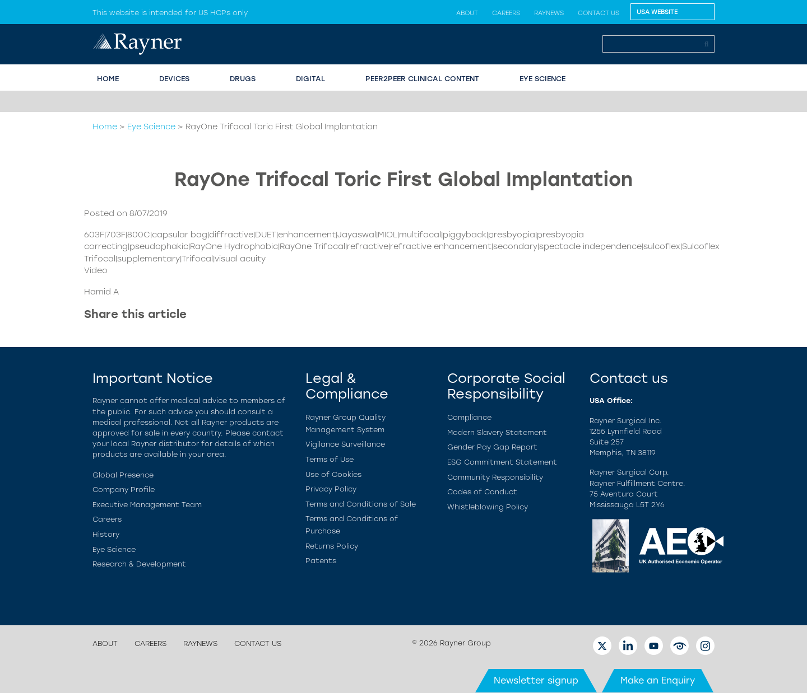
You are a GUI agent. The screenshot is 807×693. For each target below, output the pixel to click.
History (105, 534)
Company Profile (123, 489)
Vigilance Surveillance (345, 444)
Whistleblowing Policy (487, 507)
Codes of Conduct (482, 492)
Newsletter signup (536, 680)
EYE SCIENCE (542, 78)
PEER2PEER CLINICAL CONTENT (422, 78)
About (467, 13)
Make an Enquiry (657, 680)
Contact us (598, 13)
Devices (174, 78)
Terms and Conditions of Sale (360, 504)
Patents (320, 560)
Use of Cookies (333, 474)
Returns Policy (331, 546)
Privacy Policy (330, 489)
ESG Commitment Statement (502, 462)
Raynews (549, 13)
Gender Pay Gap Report (492, 447)
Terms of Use (329, 459)
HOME (108, 78)
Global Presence (123, 475)
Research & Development (139, 564)
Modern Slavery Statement (497, 432)
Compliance (469, 417)
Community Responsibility (495, 477)
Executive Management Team (147, 504)
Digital (310, 78)
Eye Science (151, 126)
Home (104, 126)
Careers (506, 13)
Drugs (243, 78)
